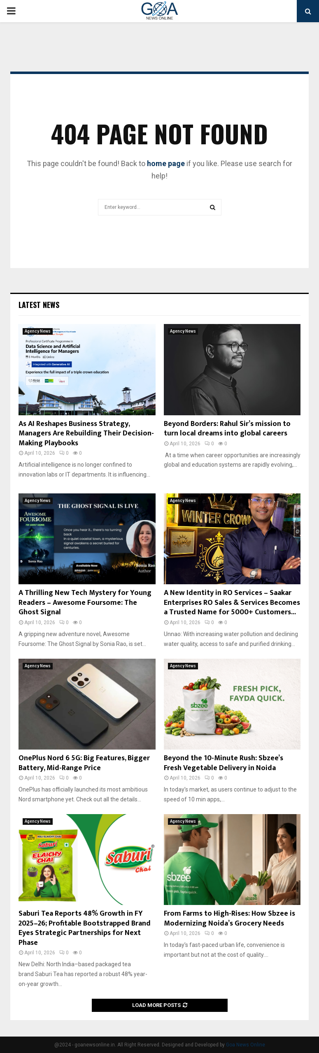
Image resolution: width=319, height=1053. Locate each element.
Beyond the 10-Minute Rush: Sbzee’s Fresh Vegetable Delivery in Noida (223, 763)
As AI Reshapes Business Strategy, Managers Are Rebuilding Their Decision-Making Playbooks (86, 433)
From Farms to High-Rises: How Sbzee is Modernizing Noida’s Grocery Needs (229, 918)
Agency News (38, 331)
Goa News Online (245, 1045)
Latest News (39, 304)
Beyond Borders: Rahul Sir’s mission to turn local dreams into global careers (227, 429)
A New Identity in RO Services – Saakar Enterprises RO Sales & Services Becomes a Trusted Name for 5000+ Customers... (232, 602)
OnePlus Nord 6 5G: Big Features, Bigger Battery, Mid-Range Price (84, 763)
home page (166, 163)
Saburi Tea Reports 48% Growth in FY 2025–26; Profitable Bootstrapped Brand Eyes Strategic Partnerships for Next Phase (85, 928)
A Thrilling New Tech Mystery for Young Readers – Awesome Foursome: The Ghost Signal (85, 602)
